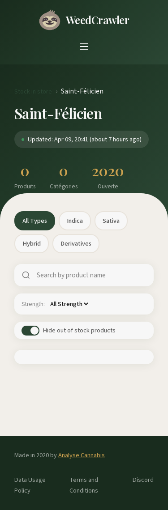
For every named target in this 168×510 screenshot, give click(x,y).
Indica (75, 220)
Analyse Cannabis (81, 455)
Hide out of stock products (79, 330)
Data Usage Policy (30, 485)
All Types (34, 220)
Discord (143, 479)
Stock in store (33, 91)
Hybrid (31, 243)
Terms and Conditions (83, 485)
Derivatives (75, 243)
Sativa (111, 220)
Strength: (33, 304)
